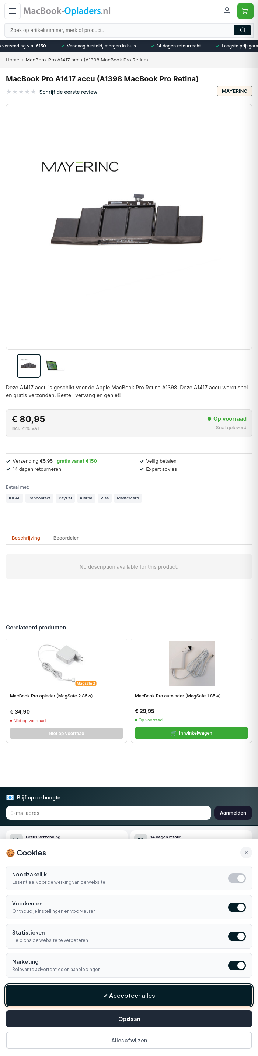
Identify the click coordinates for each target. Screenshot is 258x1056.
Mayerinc (234, 91)
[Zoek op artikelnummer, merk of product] (129, 30)
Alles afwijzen (129, 1042)
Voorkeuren (27, 906)
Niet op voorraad (66, 733)
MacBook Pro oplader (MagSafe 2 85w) (51, 696)
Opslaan (129, 1021)
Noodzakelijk (29, 876)
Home (12, 60)
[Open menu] (12, 11)
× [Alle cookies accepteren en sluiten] (246, 855)
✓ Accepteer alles (129, 998)
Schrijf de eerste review (68, 92)
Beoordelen (66, 538)
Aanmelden (233, 813)
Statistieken (28, 935)
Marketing (25, 964)
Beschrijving (26, 538)
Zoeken (242, 30)
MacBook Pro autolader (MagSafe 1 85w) (178, 696)
